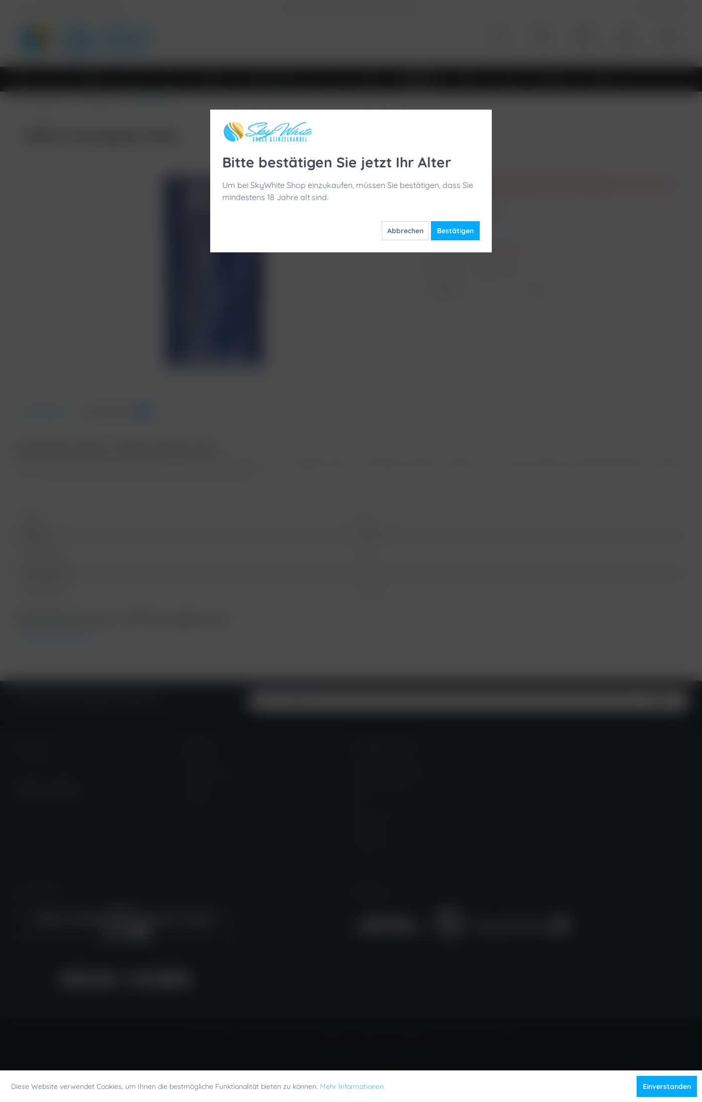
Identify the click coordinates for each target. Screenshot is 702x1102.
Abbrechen (405, 230)
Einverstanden (667, 1086)
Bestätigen (455, 230)
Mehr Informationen (352, 1086)
